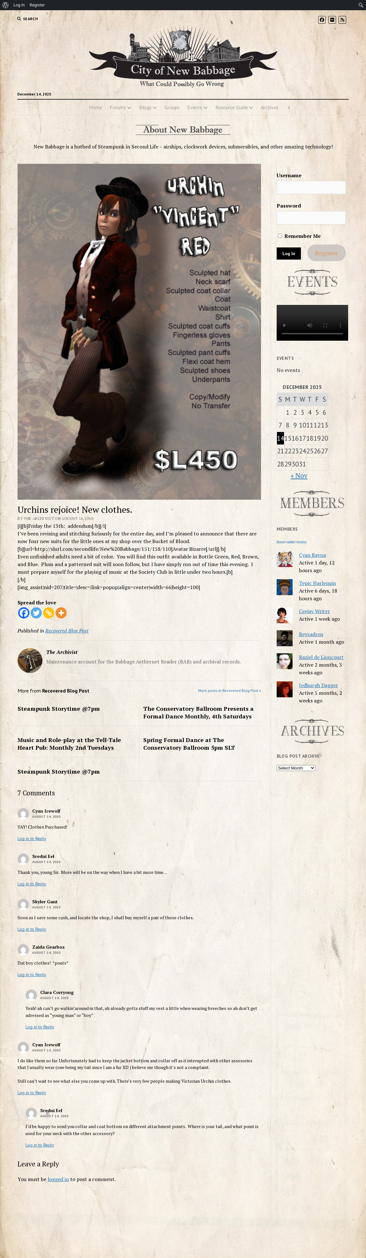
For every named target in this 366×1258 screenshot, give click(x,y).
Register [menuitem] (37, 5)
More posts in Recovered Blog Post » (229, 690)
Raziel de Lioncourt (321, 657)
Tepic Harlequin (317, 583)
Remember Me (299, 235)
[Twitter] (36, 612)
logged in (58, 1179)
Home (95, 107)
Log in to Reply (32, 838)
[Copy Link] (48, 612)
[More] (61, 612)
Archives (270, 107)
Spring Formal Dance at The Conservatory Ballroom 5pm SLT (189, 743)
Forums (118, 107)
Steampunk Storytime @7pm (59, 708)
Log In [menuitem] (19, 5)
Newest (281, 541)
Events (194, 107)
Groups (172, 107)
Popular (302, 541)
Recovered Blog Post (66, 630)
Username (289, 175)
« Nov (299, 475)
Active (291, 541)
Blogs (145, 107)
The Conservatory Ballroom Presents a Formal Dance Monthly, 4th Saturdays (198, 712)
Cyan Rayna (312, 554)
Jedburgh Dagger (318, 685)
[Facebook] (23, 612)
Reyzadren (311, 634)
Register (326, 253)
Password (289, 205)
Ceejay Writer (314, 611)
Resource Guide (231, 107)
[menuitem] (5, 5)
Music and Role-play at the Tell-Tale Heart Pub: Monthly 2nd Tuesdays (69, 743)
